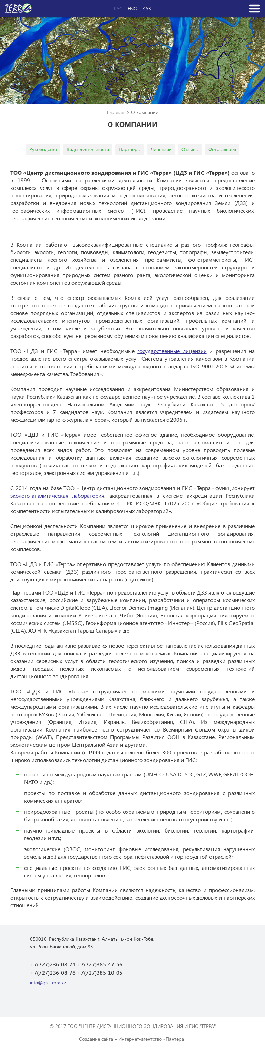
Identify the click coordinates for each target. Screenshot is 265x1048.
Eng (132, 8)
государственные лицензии (171, 351)
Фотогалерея (222, 149)
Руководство (43, 149)
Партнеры (130, 149)
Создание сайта (96, 1039)
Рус (118, 8)
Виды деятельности (88, 149)
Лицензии (161, 149)
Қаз (146, 8)
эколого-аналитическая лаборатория (57, 495)
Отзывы (190, 149)
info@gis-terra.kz (48, 982)
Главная (115, 112)
